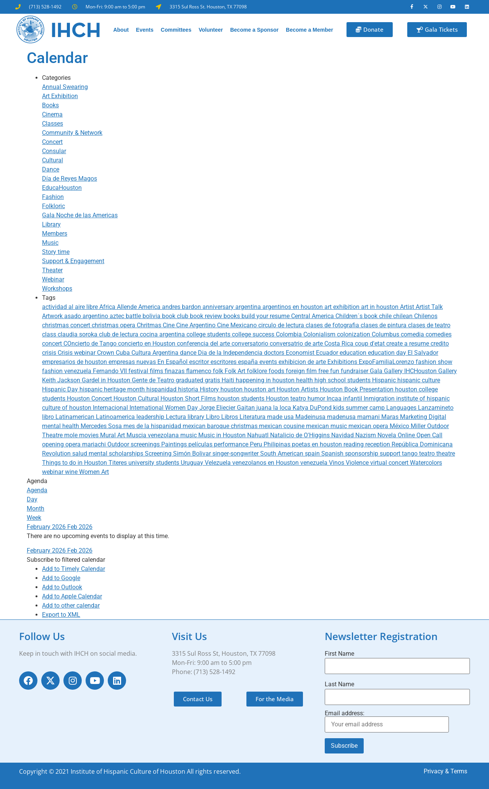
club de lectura (119, 334)
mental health (61, 426)
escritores (224, 361)
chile (386, 316)
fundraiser (355, 371)
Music (50, 242)
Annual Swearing (65, 87)
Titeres (118, 462)
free (324, 371)
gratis (213, 380)
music (189, 435)
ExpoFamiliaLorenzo (387, 361)
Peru (257, 444)
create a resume (408, 343)
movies (89, 435)
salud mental (90, 453)
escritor (199, 361)
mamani (369, 416)
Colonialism (320, 334)
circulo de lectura (282, 325)
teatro (427, 453)
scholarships (127, 453)
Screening (159, 453)
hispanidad (162, 389)
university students (154, 462)
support (391, 453)
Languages (402, 407)
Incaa (335, 398)
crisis (50, 352)
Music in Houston (222, 435)
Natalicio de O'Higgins (300, 435)
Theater (52, 270)
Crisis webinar (77, 352)
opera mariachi (86, 444)
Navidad (343, 435)
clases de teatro (429, 325)
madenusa (342, 416)
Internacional (111, 407)
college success (254, 334)
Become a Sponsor (254, 30)
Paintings (174, 444)
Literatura (253, 416)
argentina (248, 306)
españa (248, 361)
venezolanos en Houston (266, 462)
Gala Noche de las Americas (80, 215)
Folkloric (53, 206)
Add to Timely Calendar (73, 568)
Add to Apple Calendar (72, 596)
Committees (176, 30)
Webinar (53, 279)
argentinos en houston (293, 306)
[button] (66, 559)
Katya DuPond (313, 407)
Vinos (337, 462)
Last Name (339, 685)
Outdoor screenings (134, 444)
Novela (387, 435)
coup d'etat (370, 343)
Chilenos (425, 316)
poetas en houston (317, 444)
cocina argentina (163, 334)
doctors (275, 352)
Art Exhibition (60, 96)
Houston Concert (90, 398)
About (120, 30)
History (210, 389)
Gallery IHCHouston (411, 371)
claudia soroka (78, 334)
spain (313, 453)
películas (201, 444)
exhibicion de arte (303, 361)
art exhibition (342, 306)
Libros (230, 416)
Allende (127, 306)
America (150, 306)
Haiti (229, 380)
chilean (403, 316)
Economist (301, 352)
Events (145, 30)
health (305, 380)
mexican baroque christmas (221, 426)
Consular (54, 151)
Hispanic (384, 380)
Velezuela (218, 462)
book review (206, 316)
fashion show (434, 361)
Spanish (333, 453)
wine (72, 471)
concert (52, 343)
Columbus (386, 334)
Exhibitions (343, 361)
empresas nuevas (132, 361)
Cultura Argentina (155, 352)
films (157, 371)
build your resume (266, 316)
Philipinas (278, 444)
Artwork (53, 316)
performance (232, 444)
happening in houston (266, 380)
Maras (390, 416)
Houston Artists (298, 389)
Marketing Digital (423, 416)
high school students (343, 380)
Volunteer (211, 30)
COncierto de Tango (90, 343)
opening (53, 444)
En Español (173, 361)
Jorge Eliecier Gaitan (227, 407)
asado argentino (87, 316)
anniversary (218, 306)
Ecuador (328, 352)
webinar (53, 471)
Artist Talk (429, 306)
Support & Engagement (73, 261)
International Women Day (164, 407)
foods (277, 371)
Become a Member (309, 30)
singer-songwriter (236, 453)
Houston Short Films (188, 398)
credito (440, 343)
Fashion (53, 196)
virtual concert (390, 462)
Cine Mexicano (237, 325)
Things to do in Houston (75, 462)
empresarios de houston (75, 361)
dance (189, 352)
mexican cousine (282, 426)
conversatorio (251, 343)
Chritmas (150, 325)
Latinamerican (75, 416)
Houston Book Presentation (357, 389)
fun (335, 371)
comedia (413, 334)
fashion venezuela (67, 371)
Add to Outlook (62, 587)
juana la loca (274, 407)
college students (209, 334)
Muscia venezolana (153, 435)
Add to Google (61, 578)
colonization (354, 334)
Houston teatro (287, 398)
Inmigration (380, 398)
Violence (358, 462)
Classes (52, 123)
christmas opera (114, 325)
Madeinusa (311, 416)
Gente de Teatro (154, 380)
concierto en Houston (147, 343)
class (50, 334)
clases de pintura (384, 325)
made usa (281, 416)
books (232, 316)
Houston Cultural (136, 398)
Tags (48, 297)
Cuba (123, 352)
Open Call (429, 435)
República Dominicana (422, 444)
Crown (106, 352)
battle (134, 316)
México (400, 426)
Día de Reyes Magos (69, 178)
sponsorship (362, 453)
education (354, 352)
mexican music (327, 426)
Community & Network (72, 132)
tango (410, 453)
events (269, 361)
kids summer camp (359, 407)
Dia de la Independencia (231, 352)
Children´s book (357, 316)
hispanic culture (418, 380)
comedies (439, 334)
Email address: (387, 721)
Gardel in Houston (107, 380)
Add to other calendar (71, 605)
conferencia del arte (204, 343)
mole (71, 435)
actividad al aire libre (70, 306)
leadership (151, 416)
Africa (108, 306)
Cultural (52, 160)
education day (388, 352)
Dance (50, 169)
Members (54, 233)
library (197, 416)
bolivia (152, 316)
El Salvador (423, 352)
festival (139, 371)
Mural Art (113, 435)
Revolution (57, 453)
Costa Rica (339, 343)
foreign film (302, 371)
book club (176, 316)
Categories (56, 77)
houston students (241, 398)
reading (354, 444)
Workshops (57, 288)
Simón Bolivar (192, 453)
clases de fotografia (333, 325)
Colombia (289, 334)
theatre (445, 453)
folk (219, 371)
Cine (169, 325)
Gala (377, 371)
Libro (213, 416)
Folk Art (236, 371)
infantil (353, 398)
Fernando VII (110, 371)
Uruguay (193, 462)
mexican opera (369, 426)
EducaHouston (62, 187)
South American (282, 453)
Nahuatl (258, 435)
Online (407, 435)
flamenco (199, 371)
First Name (339, 654)
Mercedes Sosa (102, 426)
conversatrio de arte (297, 343)
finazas (175, 371)
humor (317, 398)
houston (232, 389)
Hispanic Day (60, 389)
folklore (258, 371)
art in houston (380, 306)
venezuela (314, 462)
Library (51, 224)
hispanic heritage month (112, 389)
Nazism (366, 435)
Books (50, 105)
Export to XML (61, 614)
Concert (52, 142)
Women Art (94, 471)
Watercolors (426, 462)
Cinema (52, 114)
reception (378, 444)
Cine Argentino (196, 325)
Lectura (177, 416)
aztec (118, 316)
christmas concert (67, 325)
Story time (56, 251)
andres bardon (182, 306)
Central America (313, 316)
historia (189, 389)
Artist (408, 306)
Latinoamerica (116, 416)
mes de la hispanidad (153, 426)
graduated (190, 380)
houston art (260, 389)
